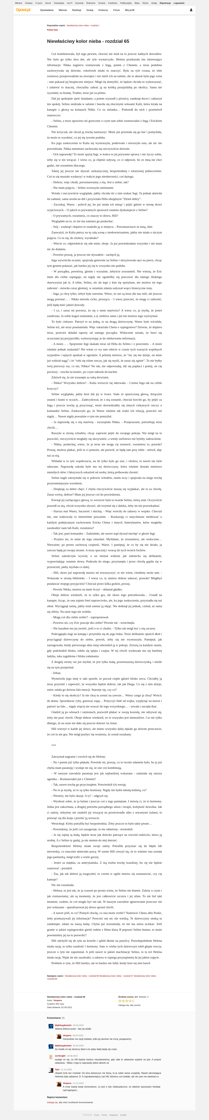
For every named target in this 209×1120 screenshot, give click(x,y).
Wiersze (63, 10)
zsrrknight (60, 1056)
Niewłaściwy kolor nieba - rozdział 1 (83, 25)
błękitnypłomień (63, 1025)
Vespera (58, 1000)
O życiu (38, 3)
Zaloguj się (52, 1102)
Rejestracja (165, 3)
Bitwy (137, 3)
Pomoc (104, 1115)
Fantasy (29, 3)
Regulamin (114, 1115)
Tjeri (57, 1069)
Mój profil (129, 10)
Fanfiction (112, 3)
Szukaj (89, 10)
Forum (116, 10)
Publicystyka (126, 3)
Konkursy (103, 10)
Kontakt (123, 1115)
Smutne (101, 3)
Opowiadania (47, 10)
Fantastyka (59, 3)
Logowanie (179, 3)
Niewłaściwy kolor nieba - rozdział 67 (116, 976)
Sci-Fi (69, 3)
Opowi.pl (23, 10)
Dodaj (154, 3)
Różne (145, 3)
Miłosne (18, 3)
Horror (48, 3)
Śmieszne (90, 3)
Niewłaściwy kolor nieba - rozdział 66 (82, 976)
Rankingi (76, 10)
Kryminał (79, 3)
